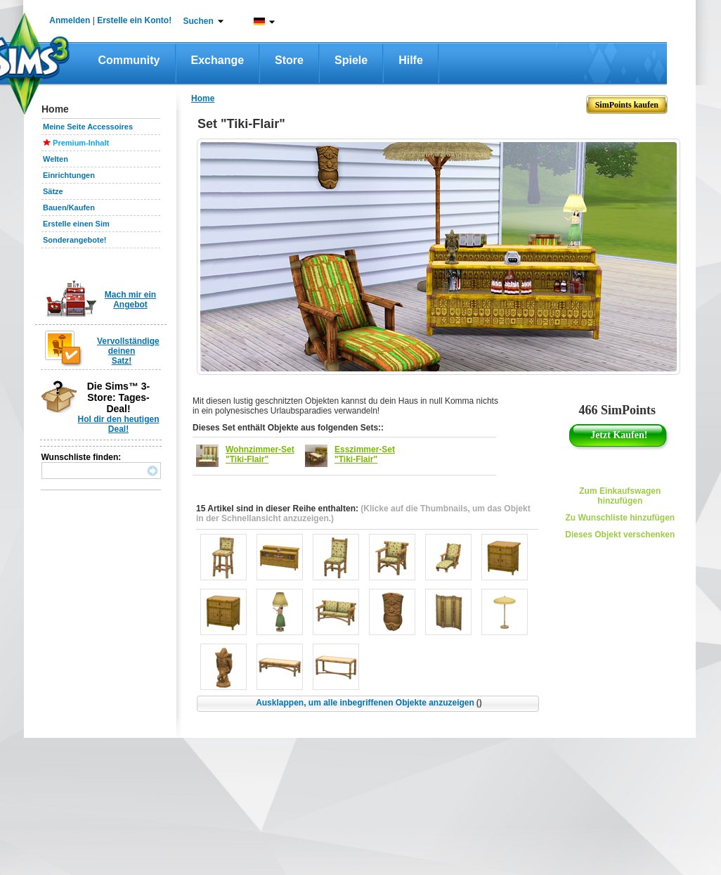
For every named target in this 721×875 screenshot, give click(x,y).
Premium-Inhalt (81, 143)
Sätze (53, 191)
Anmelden (69, 20)
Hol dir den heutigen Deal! (119, 424)
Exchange (218, 60)
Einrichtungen (69, 175)
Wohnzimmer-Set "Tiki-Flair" (260, 454)
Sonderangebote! (74, 240)
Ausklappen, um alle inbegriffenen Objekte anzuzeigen (369, 703)
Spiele (351, 60)
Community (129, 60)
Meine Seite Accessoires (88, 126)
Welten (55, 159)
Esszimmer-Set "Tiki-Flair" (364, 454)
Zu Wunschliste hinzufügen (620, 518)
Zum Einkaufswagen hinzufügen (620, 496)
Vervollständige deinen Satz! (128, 351)
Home (202, 98)
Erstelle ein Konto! (134, 20)
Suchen (198, 21)
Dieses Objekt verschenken (620, 534)
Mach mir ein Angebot (130, 299)
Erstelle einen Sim (76, 223)
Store (289, 60)
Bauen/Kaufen (69, 207)
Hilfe (410, 60)
